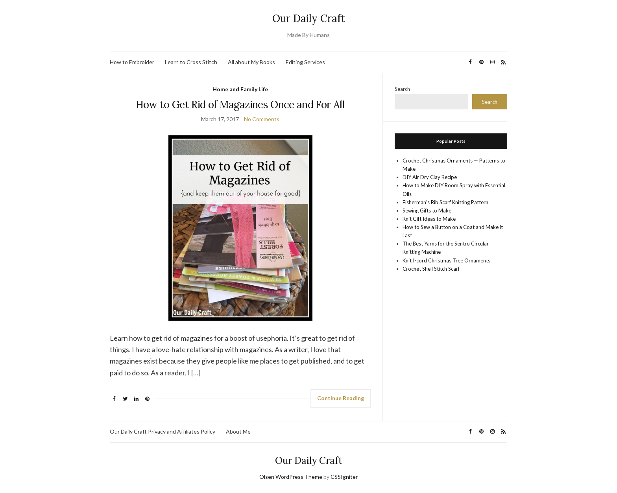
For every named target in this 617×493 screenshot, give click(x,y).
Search (402, 89)
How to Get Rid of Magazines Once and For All (240, 104)
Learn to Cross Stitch (191, 62)
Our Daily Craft (308, 18)
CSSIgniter (344, 476)
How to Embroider (132, 62)
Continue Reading (340, 398)
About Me (238, 431)
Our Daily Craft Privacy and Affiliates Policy (162, 431)
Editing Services (305, 62)
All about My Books (251, 62)
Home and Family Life (240, 89)
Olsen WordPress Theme (290, 476)
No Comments (261, 119)
